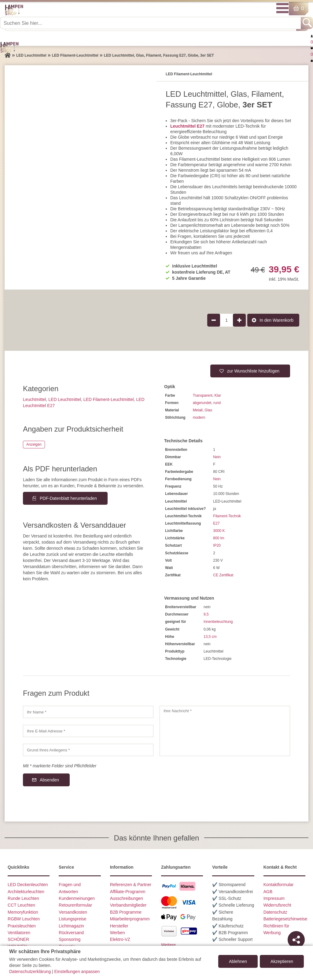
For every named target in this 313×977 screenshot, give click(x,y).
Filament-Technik (227, 516)
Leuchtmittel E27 (187, 126)
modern (199, 417)
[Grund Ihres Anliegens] (88, 750)
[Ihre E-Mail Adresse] (88, 731)
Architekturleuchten (26, 891)
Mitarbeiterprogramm (130, 918)
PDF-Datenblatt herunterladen (68, 498)
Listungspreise (72, 918)
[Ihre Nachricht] (225, 731)
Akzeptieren (282, 961)
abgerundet (202, 403)
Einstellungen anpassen (77, 971)
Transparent (202, 395)
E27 (216, 523)
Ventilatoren (19, 932)
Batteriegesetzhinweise (285, 918)
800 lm (218, 538)
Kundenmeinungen (77, 898)
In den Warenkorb (276, 320)
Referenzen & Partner (130, 884)
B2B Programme (126, 912)
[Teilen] (296, 939)
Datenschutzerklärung (30, 971)
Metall (198, 410)
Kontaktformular (278, 884)
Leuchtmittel (34, 399)
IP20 (217, 545)
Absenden (49, 779)
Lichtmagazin (71, 925)
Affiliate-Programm (127, 891)
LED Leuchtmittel (64, 399)
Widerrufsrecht (277, 905)
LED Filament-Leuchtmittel (108, 399)
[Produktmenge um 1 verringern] (213, 320)
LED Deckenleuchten (28, 884)
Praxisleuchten (22, 925)
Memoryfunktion (23, 912)
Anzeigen (34, 444)
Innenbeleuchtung (218, 622)
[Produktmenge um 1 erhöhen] (239, 320)
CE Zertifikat (223, 575)
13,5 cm (210, 636)
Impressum (274, 898)
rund (217, 403)
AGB (268, 891)
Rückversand (71, 932)
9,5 (206, 614)
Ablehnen (238, 961)
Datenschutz (275, 912)
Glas (208, 410)
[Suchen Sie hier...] (151, 23)
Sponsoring (69, 939)
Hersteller (119, 925)
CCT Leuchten (21, 905)
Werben (117, 932)
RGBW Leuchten (24, 918)
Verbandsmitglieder (128, 905)
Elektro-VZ (120, 939)
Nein (217, 457)
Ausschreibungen (126, 898)
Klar (218, 395)
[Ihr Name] (88, 712)
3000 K (219, 531)
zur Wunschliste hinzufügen (253, 371)
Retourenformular (75, 905)
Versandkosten (73, 912)
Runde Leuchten (23, 898)
